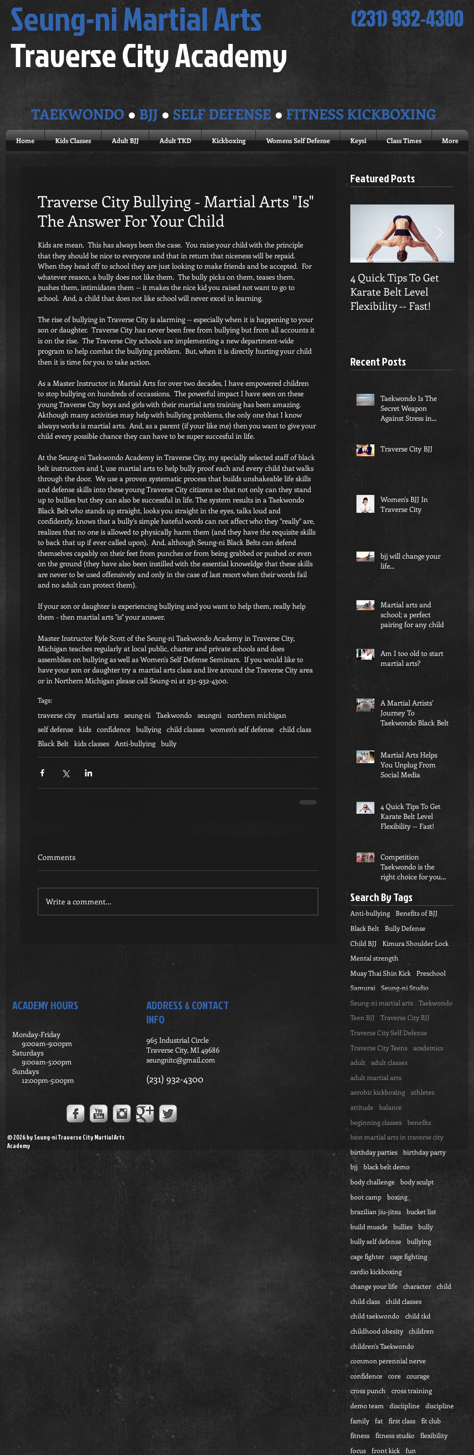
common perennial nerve (388, 1360)
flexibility (434, 1435)
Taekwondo (174, 715)
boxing (397, 1196)
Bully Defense (405, 928)
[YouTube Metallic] (99, 1114)
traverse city (57, 715)
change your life (374, 1286)
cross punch (368, 1390)
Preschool (431, 973)
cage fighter (367, 1256)
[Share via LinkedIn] (88, 772)
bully (169, 743)
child (444, 1286)
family (359, 1420)
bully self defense (375, 1241)
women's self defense (242, 729)
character (417, 1286)
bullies (403, 1226)
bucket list (421, 1211)
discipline (439, 1405)
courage (418, 1375)
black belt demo (387, 1166)
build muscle (369, 1226)
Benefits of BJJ (417, 913)
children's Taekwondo (382, 1346)
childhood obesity (376, 1331)
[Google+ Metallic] (145, 1114)
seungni (209, 715)
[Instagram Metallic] (122, 1114)
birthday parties (374, 1152)
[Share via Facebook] (42, 772)
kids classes (91, 743)
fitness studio (395, 1435)
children (421, 1331)
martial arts (100, 715)
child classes (185, 729)
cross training (411, 1390)
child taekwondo (374, 1315)
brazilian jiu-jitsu (375, 1211)
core (394, 1375)
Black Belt (53, 743)
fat (379, 1420)
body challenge (372, 1181)
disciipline (404, 1405)
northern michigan (256, 715)
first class (402, 1420)
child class (295, 729)
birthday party (424, 1152)
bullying (148, 729)
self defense (55, 729)
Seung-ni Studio (405, 987)
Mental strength (374, 957)
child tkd (418, 1315)
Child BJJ (363, 943)
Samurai (362, 987)
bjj (354, 1166)
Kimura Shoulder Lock (415, 943)
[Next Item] (439, 233)
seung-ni (137, 715)
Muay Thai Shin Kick (380, 973)
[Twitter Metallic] (168, 1114)
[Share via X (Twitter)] (65, 772)
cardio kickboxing (376, 1271)
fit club (431, 1420)
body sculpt (417, 1181)
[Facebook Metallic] (76, 1114)
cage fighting (408, 1256)
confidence (113, 729)
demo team (367, 1405)
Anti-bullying (135, 743)
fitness (360, 1435)
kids (85, 729)
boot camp (365, 1196)
